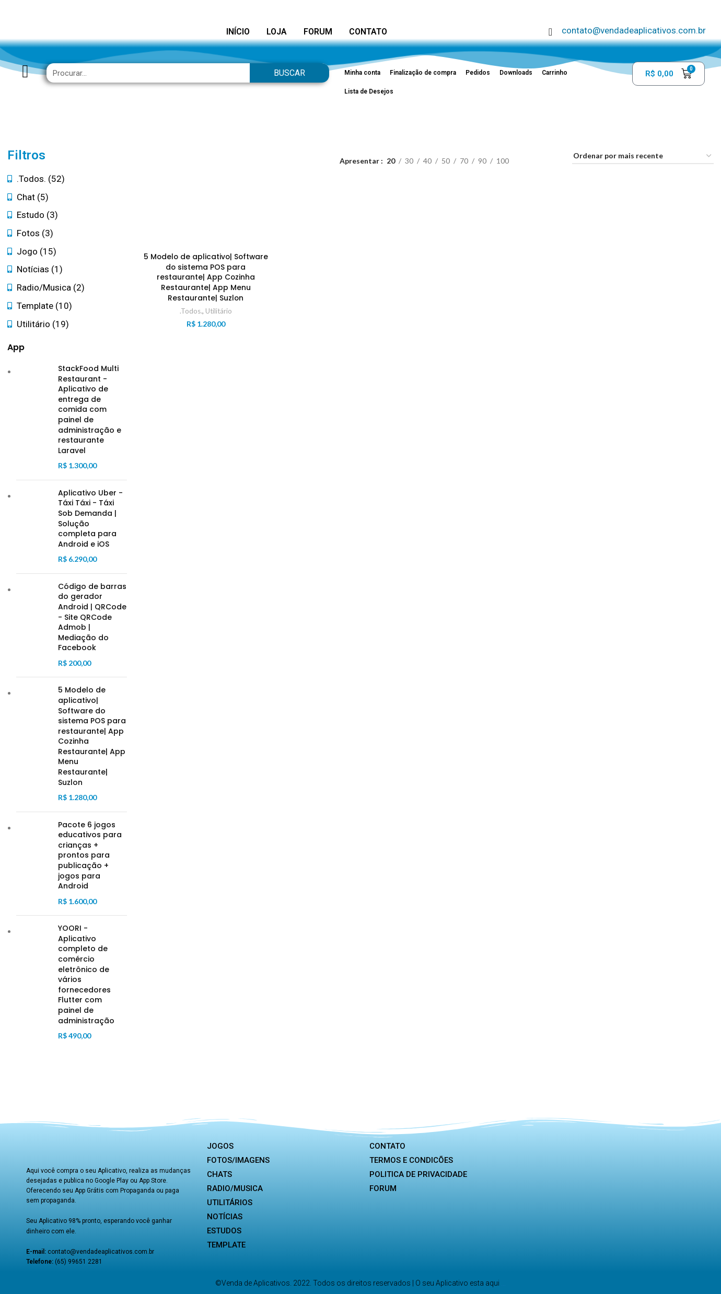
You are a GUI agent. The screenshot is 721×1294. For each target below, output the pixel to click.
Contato (387, 1146)
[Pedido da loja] (643, 156)
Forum (383, 1188)
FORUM (318, 32)
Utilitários (229, 1202)
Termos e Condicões (411, 1160)
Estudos (224, 1230)
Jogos (220, 1146)
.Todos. (190, 311)
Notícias (224, 1216)
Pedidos (478, 72)
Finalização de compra (423, 72)
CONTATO (368, 32)
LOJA (276, 32)
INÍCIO (238, 32)
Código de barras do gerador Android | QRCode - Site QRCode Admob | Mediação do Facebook (92, 617)
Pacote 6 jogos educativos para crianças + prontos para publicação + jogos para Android (90, 856)
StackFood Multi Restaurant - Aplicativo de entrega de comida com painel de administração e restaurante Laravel (89, 410)
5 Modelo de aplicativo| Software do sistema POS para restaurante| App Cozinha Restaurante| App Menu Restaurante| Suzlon (92, 736)
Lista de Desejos (368, 91)
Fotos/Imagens (238, 1160)
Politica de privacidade (418, 1174)
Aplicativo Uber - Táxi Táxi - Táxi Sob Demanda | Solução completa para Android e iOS (90, 518)
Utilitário (218, 311)
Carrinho (554, 72)
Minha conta (362, 72)
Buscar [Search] (289, 73)
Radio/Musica (235, 1188)
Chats (219, 1174)
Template (226, 1245)
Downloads (515, 72)
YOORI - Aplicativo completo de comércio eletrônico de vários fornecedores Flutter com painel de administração (86, 974)
